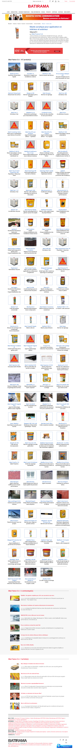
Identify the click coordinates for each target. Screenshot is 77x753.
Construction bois (59, 721)
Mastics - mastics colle (46, 23)
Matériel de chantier (53, 725)
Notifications (24, 744)
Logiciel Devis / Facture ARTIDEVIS (17, 719)
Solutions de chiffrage (25, 730)
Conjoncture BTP (29, 722)
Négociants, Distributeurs (56, 727)
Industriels (11, 725)
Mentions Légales (47, 743)
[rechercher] (43, 1)
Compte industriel (30, 731)
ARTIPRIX (17, 744)
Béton (43, 721)
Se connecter (18, 733)
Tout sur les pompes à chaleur (40, 724)
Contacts (17, 734)
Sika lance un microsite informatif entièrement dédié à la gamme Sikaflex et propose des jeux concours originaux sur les (42, 648)
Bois (34, 725)
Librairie (17, 730)
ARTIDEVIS (11, 744)
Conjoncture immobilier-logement (57, 724)
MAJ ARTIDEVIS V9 (13, 746)
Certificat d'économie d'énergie (41, 727)
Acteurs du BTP (19, 721)
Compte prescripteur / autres (42, 731)
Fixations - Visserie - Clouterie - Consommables (23, 23)
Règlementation (18, 727)
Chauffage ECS (37, 721)
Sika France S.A (37, 34)
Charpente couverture (41, 725)
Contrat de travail (49, 721)
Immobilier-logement (19, 725)
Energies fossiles (27, 721)
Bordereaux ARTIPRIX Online (41, 718)
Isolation (23, 724)
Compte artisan (21, 731)
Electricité (52, 722)
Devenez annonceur (56, 731)
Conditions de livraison (34, 744)
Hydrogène (29, 725)
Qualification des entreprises (42, 722)
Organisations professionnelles (16, 722)
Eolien (57, 722)
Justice (66, 727)
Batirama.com (16, 743)
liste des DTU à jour (20, 718)
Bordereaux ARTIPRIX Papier (57, 718)
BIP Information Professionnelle (34, 743)
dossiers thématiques (13, 728)
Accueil (10, 23)
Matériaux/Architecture (14, 724)
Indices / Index (29, 718)
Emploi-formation (27, 727)
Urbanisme (29, 724)
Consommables (37, 23)
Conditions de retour (46, 744)
